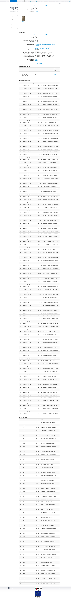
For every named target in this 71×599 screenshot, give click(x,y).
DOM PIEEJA (13, 1)
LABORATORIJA (58, 1)
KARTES (35, 1)
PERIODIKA (28, 1)
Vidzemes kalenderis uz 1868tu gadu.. (43, 5)
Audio (12, 19)
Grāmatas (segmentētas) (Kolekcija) (42, 43)
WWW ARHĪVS (42, 1)
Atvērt (23, 21)
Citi (11, 27)
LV (60, 3)
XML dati (41, 63)
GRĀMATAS (21, 1)
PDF (11, 24)
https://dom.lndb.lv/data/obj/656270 (42, 62)
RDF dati (36, 63)
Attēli (12, 16)
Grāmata (36, 11)
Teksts (36, 9)
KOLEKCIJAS (50, 1)
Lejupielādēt (56, 72)
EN (62, 3)
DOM (7, 1)
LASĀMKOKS (67, 1)
